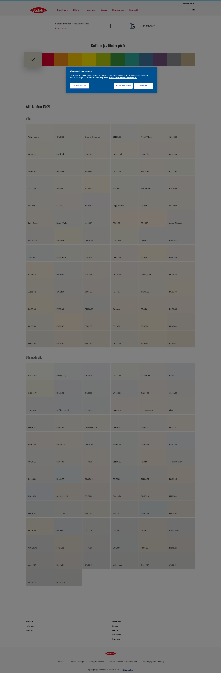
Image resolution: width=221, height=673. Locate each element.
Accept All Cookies (123, 85)
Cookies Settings (79, 85)
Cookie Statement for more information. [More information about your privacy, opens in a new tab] (123, 78)
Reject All (143, 85)
